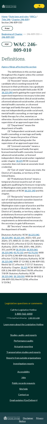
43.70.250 (33, 252)
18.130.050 (18, 276)
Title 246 (6, 19)
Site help (23, 388)
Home (5, 16)
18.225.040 (33, 234)
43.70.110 (18, 252)
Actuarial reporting (23, 346)
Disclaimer (28, 418)
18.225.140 (29, 190)
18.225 (19, 161)
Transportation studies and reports (23, 352)
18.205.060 (31, 249)
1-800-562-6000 (23, 313)
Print (7, 28)
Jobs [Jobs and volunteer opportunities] (23, 377)
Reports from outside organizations (23, 357)
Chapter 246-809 (20, 19)
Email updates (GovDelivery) (23, 400)
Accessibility (23, 371)
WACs (33, 16)
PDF (7, 44)
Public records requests (23, 383)
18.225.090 (7, 92)
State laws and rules (18, 16)
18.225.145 (18, 237)
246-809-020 (8, 37)
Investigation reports (23, 363)
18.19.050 (21, 249)
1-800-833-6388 (34, 318)
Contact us (23, 394)
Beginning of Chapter (12, 34)
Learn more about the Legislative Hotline (23, 324)
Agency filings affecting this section (19, 66)
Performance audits (23, 340)
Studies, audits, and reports (23, 335)
